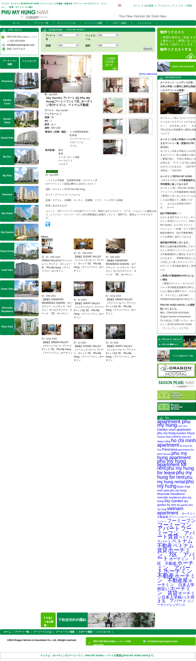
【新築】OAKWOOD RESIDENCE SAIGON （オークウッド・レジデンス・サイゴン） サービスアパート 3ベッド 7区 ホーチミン (121, 267)
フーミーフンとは (66, 23)
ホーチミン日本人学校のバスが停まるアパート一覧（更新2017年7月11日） (177, 143)
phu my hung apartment (174, 455)
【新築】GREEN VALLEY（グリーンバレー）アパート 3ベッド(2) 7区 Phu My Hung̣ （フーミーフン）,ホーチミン (122, 306)
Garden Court (7, 102)
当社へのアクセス (16, 49)
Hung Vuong (7, 251)
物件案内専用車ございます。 (175, 242)
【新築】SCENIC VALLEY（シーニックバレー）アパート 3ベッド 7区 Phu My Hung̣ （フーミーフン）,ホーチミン (89, 263)
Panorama (169, 449)
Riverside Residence (171, 494)
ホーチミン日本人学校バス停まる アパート (176, 597)
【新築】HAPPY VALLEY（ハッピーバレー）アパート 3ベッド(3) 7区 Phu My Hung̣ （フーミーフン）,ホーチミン (90, 310)
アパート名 (51, 37)
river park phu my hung (171, 490)
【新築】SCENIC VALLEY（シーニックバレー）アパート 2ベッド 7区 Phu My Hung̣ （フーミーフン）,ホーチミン (89, 353)
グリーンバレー (178, 517)
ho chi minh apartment (176, 443)
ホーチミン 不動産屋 (176, 578)
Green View (7, 289)
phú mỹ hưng (175, 484)
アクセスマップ (166, 5)
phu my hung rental (174, 479)
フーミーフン (181, 520)
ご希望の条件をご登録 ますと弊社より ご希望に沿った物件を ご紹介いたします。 (178, 41)
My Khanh (184, 446)
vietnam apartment (170, 510)
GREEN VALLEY (181, 436)
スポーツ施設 (120, 23)
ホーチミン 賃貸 (174, 591)
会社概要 (149, 5)
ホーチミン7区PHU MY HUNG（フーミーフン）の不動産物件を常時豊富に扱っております (177, 180)
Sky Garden (173, 501)
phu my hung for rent (174, 475)
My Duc (7, 156)
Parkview (166, 454)
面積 (48, 45)
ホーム (136, 5)
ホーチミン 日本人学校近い (175, 584)
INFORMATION (173, 77)
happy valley (163, 441)
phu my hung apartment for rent (172, 464)
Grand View (164, 436)
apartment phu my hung (173, 423)
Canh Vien (182, 426)
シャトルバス (144, 23)
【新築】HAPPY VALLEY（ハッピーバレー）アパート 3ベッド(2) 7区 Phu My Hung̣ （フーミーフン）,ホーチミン (122, 353)
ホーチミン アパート (175, 567)
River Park (184, 486)
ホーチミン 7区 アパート (176, 554)
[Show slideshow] (148, 74)
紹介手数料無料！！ (170, 213)
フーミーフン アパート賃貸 (176, 533)
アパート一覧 (41, 23)
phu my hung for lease (175, 470)
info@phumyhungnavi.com (20, 45)
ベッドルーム (90, 37)
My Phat (7, 175)
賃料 (87, 45)
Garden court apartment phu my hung (174, 431)
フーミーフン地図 (93, 23)
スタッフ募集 (185, 5)
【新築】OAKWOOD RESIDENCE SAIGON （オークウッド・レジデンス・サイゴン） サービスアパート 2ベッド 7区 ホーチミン (57, 306)
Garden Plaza (185, 433)
